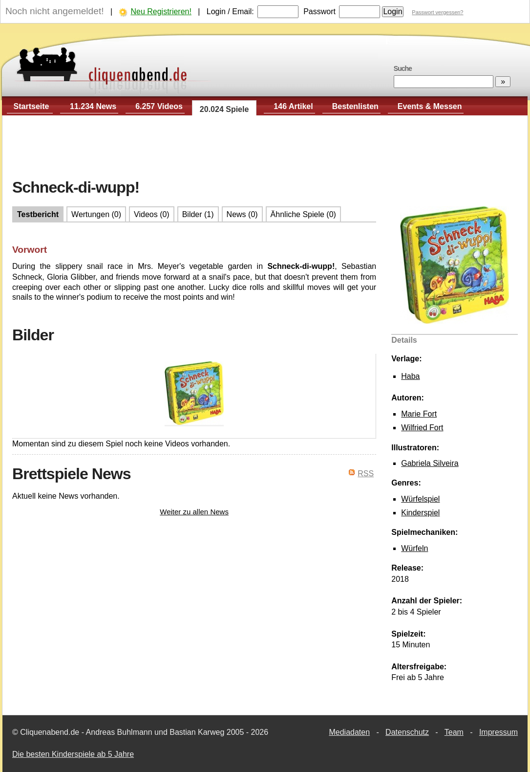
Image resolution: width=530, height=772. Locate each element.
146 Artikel (293, 106)
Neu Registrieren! (160, 11)
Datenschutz (407, 732)
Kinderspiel (420, 512)
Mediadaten (349, 732)
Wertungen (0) (96, 214)
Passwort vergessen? (437, 12)
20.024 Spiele (224, 109)
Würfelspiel (420, 499)
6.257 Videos (159, 106)
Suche (403, 68)
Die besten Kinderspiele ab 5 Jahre (73, 754)
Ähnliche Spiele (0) (303, 214)
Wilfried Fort (422, 427)
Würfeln (414, 548)
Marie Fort (419, 414)
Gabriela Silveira (429, 463)
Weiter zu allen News (194, 511)
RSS (366, 473)
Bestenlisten (355, 106)
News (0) (242, 214)
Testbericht (38, 214)
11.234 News (93, 106)
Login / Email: (230, 11)
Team (454, 732)
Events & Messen (430, 106)
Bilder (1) (198, 214)
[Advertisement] (265, 147)
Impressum (498, 732)
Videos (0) (152, 214)
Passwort (319, 11)
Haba (410, 376)
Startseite (31, 106)
